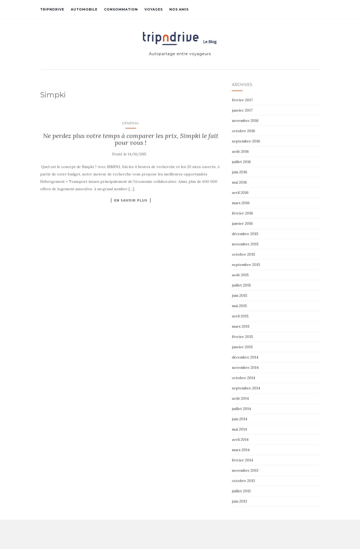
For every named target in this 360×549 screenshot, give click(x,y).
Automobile (84, 9)
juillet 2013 (241, 491)
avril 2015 (240, 316)
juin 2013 (239, 501)
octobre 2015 (243, 254)
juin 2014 (239, 419)
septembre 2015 (246, 264)
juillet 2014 (241, 408)
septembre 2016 (246, 141)
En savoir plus (130, 200)
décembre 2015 (245, 233)
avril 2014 (240, 439)
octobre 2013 (243, 480)
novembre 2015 (245, 244)
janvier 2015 (242, 347)
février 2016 (242, 213)
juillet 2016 (241, 161)
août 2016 (240, 151)
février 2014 (242, 460)
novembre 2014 (245, 367)
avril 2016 (240, 192)
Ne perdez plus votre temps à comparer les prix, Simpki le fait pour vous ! (130, 139)
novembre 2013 (245, 470)
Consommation (121, 9)
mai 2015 (239, 305)
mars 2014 (241, 449)
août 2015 (240, 275)
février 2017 (242, 100)
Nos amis (179, 9)
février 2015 (242, 336)
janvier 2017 (242, 110)
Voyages (153, 9)
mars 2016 (241, 202)
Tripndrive (52, 9)
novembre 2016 (245, 120)
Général (130, 123)
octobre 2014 (243, 377)
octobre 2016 (243, 130)
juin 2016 (239, 172)
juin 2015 (239, 295)
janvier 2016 (242, 223)
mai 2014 (239, 429)
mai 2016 (239, 182)
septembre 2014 (246, 388)
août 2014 (240, 398)
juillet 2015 (241, 285)
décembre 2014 (245, 357)
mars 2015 (241, 326)
